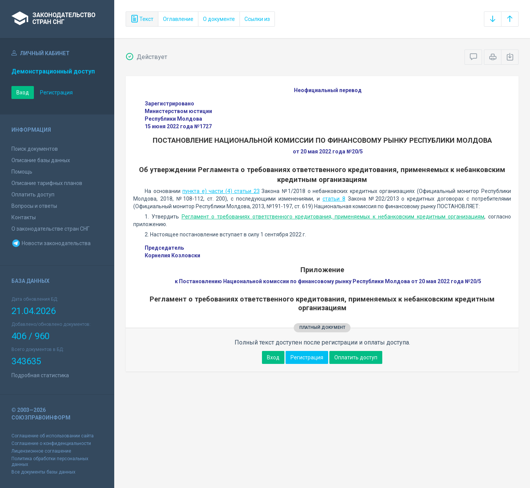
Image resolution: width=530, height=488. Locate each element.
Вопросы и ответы (34, 206)
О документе (219, 19)
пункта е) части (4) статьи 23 (221, 191)
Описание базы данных (40, 160)
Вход (22, 92)
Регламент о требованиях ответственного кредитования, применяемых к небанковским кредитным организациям (333, 217)
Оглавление (178, 19)
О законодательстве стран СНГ (50, 229)
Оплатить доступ (32, 194)
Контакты (23, 217)
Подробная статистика (40, 375)
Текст (142, 19)
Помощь (21, 172)
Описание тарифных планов (46, 183)
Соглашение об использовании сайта (52, 436)
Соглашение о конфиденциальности (51, 443)
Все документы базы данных (43, 472)
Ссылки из (257, 19)
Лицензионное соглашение (41, 451)
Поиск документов (34, 149)
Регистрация (56, 92)
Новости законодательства (51, 243)
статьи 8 (333, 199)
